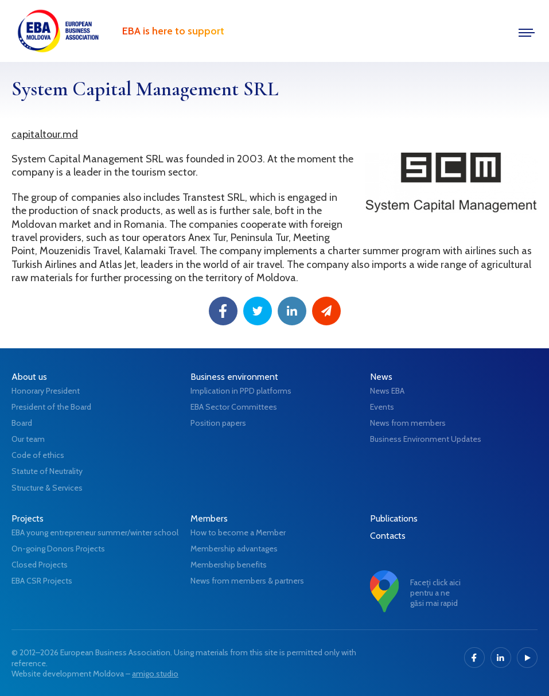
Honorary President (45, 391)
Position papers (218, 423)
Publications (394, 518)
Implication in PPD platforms (240, 391)
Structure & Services (47, 488)
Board (21, 423)
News (381, 376)
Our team (28, 439)
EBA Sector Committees (233, 407)
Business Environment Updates (425, 439)
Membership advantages (234, 548)
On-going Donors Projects (58, 548)
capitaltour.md (44, 134)
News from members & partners (247, 581)
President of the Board (51, 407)
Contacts (388, 535)
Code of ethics (37, 455)
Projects (27, 518)
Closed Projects (39, 564)
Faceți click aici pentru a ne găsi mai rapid (435, 592)
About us (29, 376)
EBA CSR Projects (41, 581)
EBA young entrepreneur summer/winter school (94, 532)
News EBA (387, 391)
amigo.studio (155, 673)
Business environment (234, 376)
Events (382, 407)
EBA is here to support (173, 31)
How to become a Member (238, 532)
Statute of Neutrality (47, 471)
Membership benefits (228, 564)
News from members (408, 423)
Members (209, 518)
